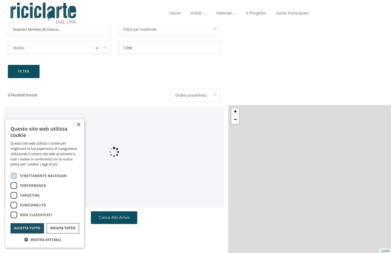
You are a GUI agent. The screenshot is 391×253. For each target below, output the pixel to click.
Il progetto (256, 13)
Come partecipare (292, 13)
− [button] (235, 42)
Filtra (23, 83)
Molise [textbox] (55, 59)
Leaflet (385, 250)
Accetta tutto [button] (27, 228)
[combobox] (169, 41)
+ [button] (235, 34)
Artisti (198, 13)
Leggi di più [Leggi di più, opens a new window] (49, 164)
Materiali (226, 13)
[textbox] (169, 41)
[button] (45, 239)
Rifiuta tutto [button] (62, 228)
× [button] (78, 125)
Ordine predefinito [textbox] (191, 107)
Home (174, 13)
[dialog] (44, 183)
